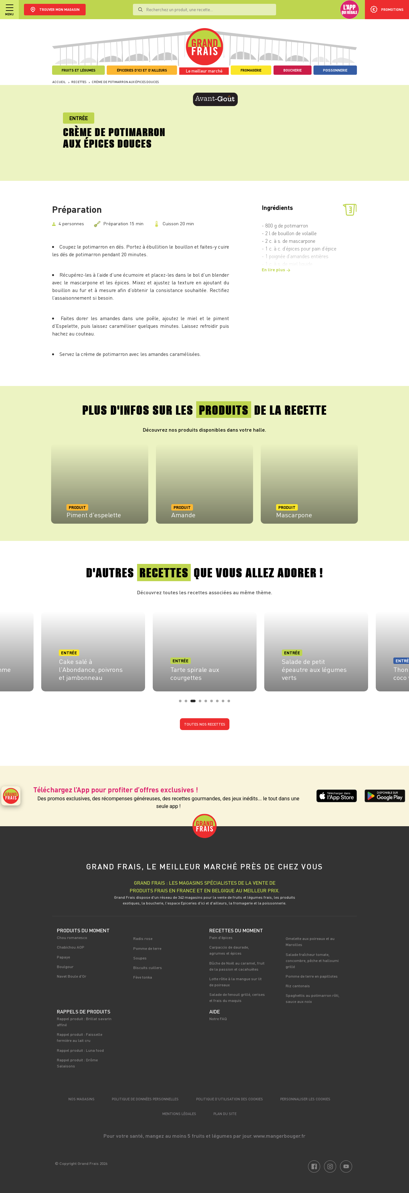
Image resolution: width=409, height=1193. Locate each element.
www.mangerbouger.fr (279, 1135)
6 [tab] (213, 703)
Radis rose (142, 938)
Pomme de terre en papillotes (312, 976)
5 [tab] (207, 703)
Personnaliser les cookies (305, 1099)
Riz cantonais (298, 985)
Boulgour (65, 966)
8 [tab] (225, 703)
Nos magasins (81, 1099)
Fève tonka (142, 977)
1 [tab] (182, 703)
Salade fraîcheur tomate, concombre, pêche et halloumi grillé (312, 960)
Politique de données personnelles (145, 1099)
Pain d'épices (221, 937)
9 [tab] (231, 703)
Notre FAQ (218, 1018)
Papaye (63, 956)
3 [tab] (193, 703)
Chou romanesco (72, 937)
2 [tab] (188, 703)
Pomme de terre (147, 948)
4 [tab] (202, 703)
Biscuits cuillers (147, 967)
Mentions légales (179, 1113)
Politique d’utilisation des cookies (229, 1099)
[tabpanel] (99, 484)
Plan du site (224, 1113)
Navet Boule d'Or (71, 976)
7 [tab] (219, 703)
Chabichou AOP (70, 947)
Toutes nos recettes (204, 724)
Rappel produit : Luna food (80, 1050)
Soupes (140, 957)
